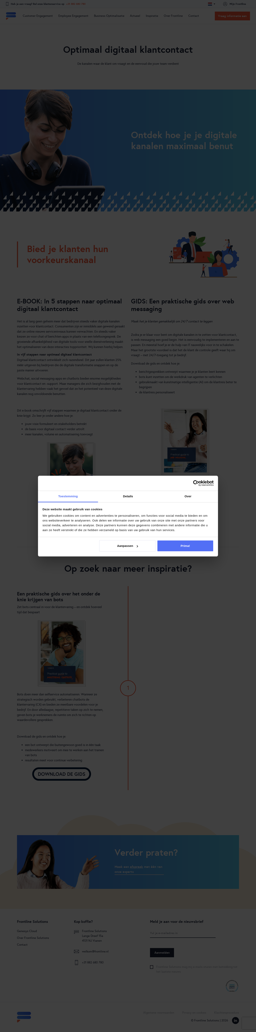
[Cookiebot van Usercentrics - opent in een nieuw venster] (196, 483)
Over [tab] (188, 496)
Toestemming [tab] (68, 496)
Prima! (185, 545)
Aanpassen (127, 545)
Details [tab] (128, 496)
